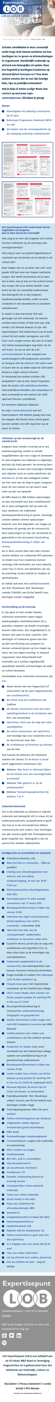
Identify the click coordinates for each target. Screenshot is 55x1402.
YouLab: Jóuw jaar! (17, 984)
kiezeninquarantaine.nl (20, 1221)
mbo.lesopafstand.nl (19, 1163)
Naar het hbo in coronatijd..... (24, 862)
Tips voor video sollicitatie (22, 1253)
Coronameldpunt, (17, 1140)
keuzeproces (27, 74)
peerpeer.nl (13, 1212)
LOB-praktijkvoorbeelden (33, 385)
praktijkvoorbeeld (39, 583)
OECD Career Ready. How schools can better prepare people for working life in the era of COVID (29, 997)
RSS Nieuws (32, 1388)
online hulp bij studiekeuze (26, 699)
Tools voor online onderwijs (23, 1194)
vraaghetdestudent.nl (20, 1217)
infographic (13, 1015)
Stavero (20, 1100)
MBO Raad (13, 1131)
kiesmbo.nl (8, 478)
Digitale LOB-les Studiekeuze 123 (25, 1230)
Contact (6, 1315)
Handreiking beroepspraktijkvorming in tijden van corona (25, 542)
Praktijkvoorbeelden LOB (21, 858)
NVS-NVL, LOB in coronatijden (24, 1158)
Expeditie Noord (16, 943)
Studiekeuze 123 (16, 1172)
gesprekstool (31, 1015)
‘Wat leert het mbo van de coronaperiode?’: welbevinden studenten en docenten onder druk (27, 935)
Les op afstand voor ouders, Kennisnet (29, 1257)
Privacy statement (30, 1383)
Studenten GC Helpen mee (22, 1046)
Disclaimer (10, 1383)
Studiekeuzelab (15, 1154)
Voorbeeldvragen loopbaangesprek (27, 1136)
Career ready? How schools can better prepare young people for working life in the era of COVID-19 (28, 1078)
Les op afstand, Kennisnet (22, 1167)
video (16, 952)
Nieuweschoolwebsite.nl (32, 1393)
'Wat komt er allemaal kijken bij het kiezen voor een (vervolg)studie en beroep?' (29, 774)
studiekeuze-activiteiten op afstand (31, 744)
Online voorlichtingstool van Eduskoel (29, 1118)
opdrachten (9, 843)
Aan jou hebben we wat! (21, 1261)
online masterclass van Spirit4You (30, 731)
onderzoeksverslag (33, 1010)
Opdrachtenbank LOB (19, 1226)
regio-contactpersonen (18, 410)
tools (11, 340)
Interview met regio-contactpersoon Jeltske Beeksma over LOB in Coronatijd (28, 921)
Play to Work (16, 568)
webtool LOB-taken (35, 363)
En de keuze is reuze (36, 759)
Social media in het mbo (21, 1199)
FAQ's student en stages (21, 1149)
